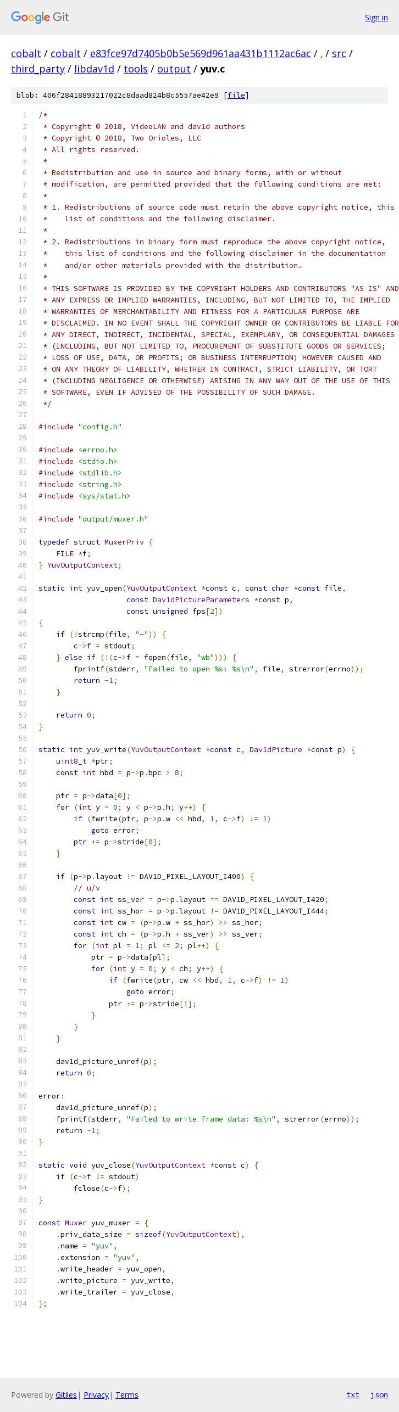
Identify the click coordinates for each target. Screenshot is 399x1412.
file (236, 95)
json (379, 1394)
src (339, 53)
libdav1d (94, 68)
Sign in (376, 17)
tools (136, 68)
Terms (126, 1394)
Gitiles (66, 1394)
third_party (38, 68)
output (174, 68)
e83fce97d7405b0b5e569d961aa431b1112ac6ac (200, 53)
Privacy (96, 1394)
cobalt (26, 53)
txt (352, 1394)
